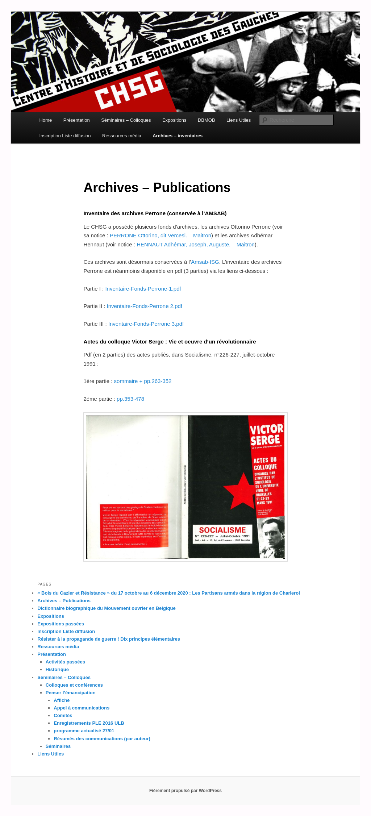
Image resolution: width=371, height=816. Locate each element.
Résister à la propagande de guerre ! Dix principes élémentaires (108, 639)
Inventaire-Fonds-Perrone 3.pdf (146, 324)
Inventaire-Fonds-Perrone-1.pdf (143, 289)
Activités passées (65, 662)
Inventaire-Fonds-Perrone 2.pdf (144, 306)
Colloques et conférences (74, 685)
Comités (63, 715)
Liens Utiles (238, 120)
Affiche (62, 700)
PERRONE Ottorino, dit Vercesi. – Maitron (160, 235)
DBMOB (206, 120)
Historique (57, 669)
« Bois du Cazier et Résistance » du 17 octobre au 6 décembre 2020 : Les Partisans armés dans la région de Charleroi (168, 593)
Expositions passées (60, 623)
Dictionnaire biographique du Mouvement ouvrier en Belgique (106, 608)
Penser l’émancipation (71, 692)
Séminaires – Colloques (126, 120)
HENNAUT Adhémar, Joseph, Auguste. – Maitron (196, 244)
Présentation (76, 120)
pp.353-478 (130, 399)
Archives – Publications (64, 600)
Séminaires (58, 746)
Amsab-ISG (205, 262)
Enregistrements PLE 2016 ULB (89, 723)
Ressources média (121, 135)
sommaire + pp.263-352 (143, 381)
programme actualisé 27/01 (84, 730)
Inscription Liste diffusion (65, 135)
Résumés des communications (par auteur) (102, 738)
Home (45, 120)
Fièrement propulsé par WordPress (185, 790)
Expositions (174, 120)
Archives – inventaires (178, 135)
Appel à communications (81, 708)
